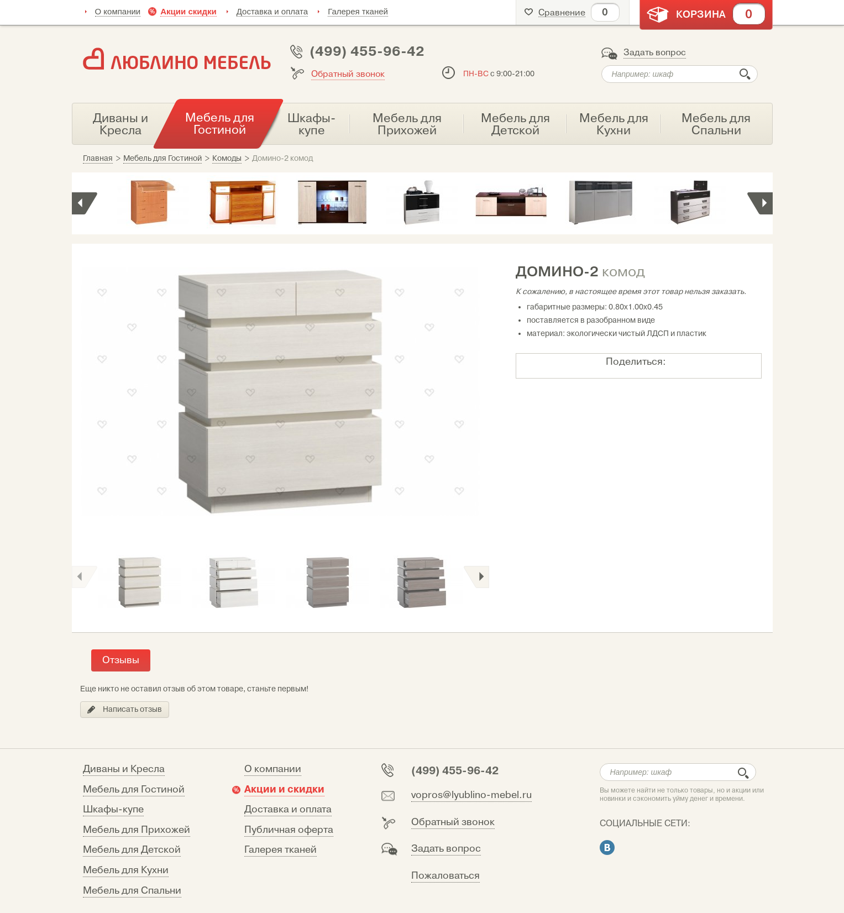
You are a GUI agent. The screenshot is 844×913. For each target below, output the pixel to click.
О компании (118, 11)
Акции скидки (188, 11)
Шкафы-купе (113, 809)
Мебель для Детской (132, 849)
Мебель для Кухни (126, 870)
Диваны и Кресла (124, 769)
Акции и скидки (284, 789)
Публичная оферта (288, 829)
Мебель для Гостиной (134, 789)
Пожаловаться (445, 875)
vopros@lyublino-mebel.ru (471, 795)
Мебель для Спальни (132, 890)
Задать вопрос (654, 52)
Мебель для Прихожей (136, 829)
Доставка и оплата (272, 11)
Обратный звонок (348, 74)
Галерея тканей (358, 11)
